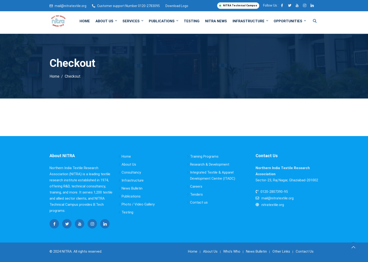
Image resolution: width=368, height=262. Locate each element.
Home (85, 21)
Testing (191, 21)
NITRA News (216, 21)
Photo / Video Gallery (138, 204)
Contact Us (305, 251)
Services (133, 21)
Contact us (199, 202)
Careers (196, 186)
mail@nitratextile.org (70, 6)
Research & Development (209, 164)
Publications (164, 21)
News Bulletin (132, 188)
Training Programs (204, 156)
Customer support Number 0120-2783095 (128, 6)
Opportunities (290, 21)
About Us (107, 21)
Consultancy (131, 172)
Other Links (281, 251)
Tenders (196, 194)
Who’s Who (231, 251)
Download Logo (176, 6)
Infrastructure (251, 21)
